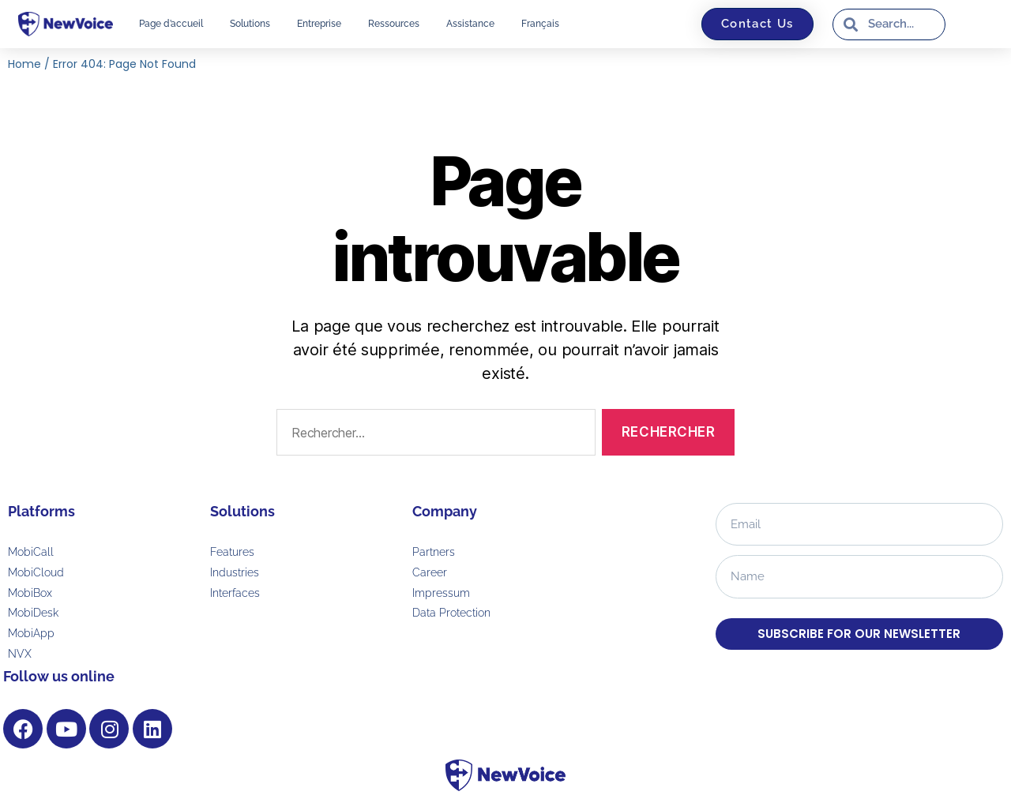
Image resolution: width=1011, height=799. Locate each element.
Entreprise (319, 23)
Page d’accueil (171, 23)
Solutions (250, 23)
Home (24, 64)
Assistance (470, 23)
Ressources (393, 23)
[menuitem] (540, 23)
